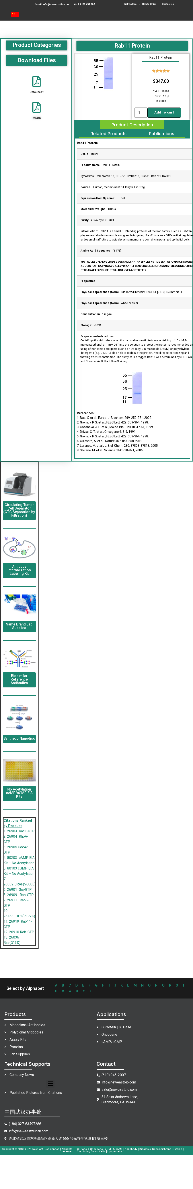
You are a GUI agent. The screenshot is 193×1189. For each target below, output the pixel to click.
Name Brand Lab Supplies (19, 626)
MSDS (37, 117)
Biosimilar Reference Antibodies (19, 679)
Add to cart (164, 112)
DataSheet (36, 92)
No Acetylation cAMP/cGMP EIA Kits (19, 792)
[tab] (132, 124)
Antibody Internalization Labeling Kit (19, 570)
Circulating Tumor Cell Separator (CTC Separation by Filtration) (19, 510)
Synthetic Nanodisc (19, 738)
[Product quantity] (141, 113)
